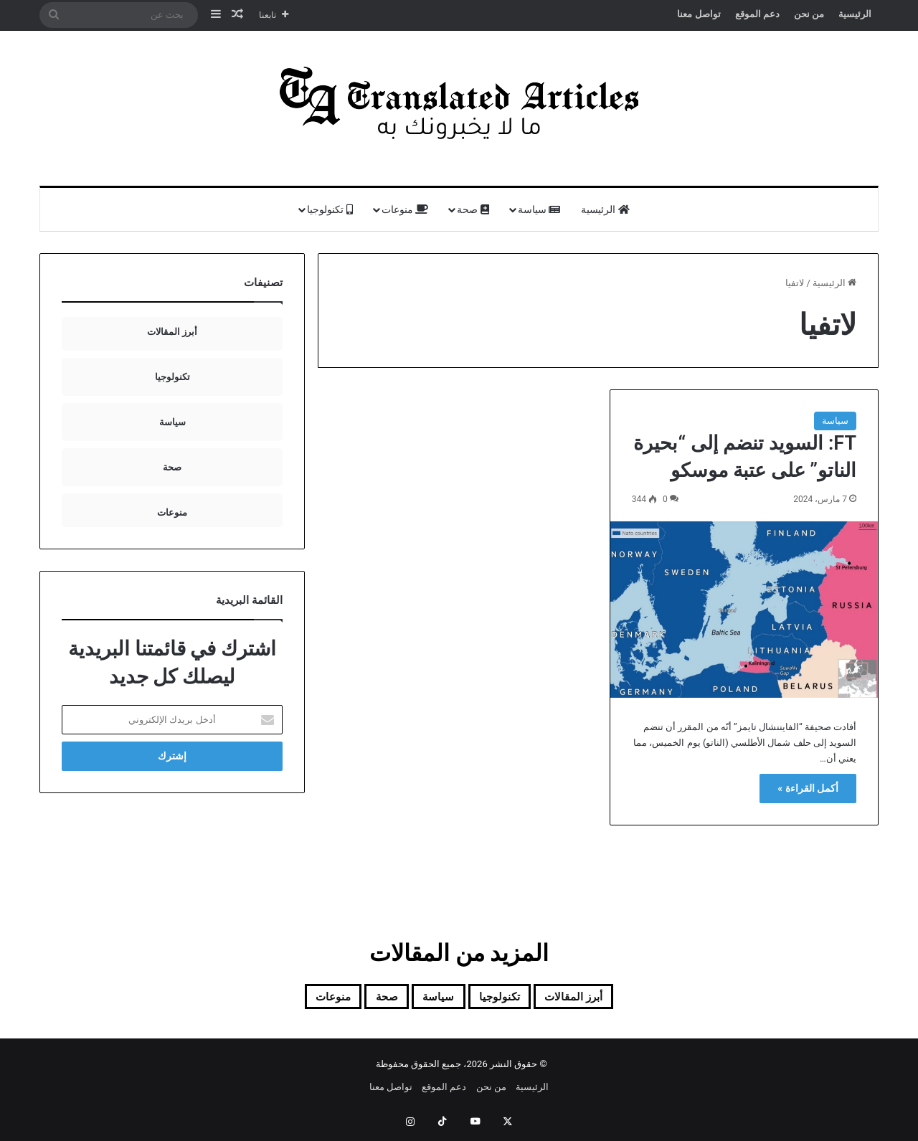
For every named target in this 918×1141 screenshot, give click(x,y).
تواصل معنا (698, 14)
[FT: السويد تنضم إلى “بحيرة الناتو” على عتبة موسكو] (744, 609)
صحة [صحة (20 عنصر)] (368, 999)
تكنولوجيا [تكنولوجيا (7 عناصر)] (507, 999)
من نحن (809, 14)
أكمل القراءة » (807, 788)
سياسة (539, 209)
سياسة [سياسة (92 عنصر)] (432, 999)
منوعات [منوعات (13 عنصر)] (302, 999)
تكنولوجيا (329, 209)
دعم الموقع (757, 14)
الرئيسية (854, 14)
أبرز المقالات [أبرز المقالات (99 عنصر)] (601, 999)
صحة (472, 209)
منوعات (405, 209)
